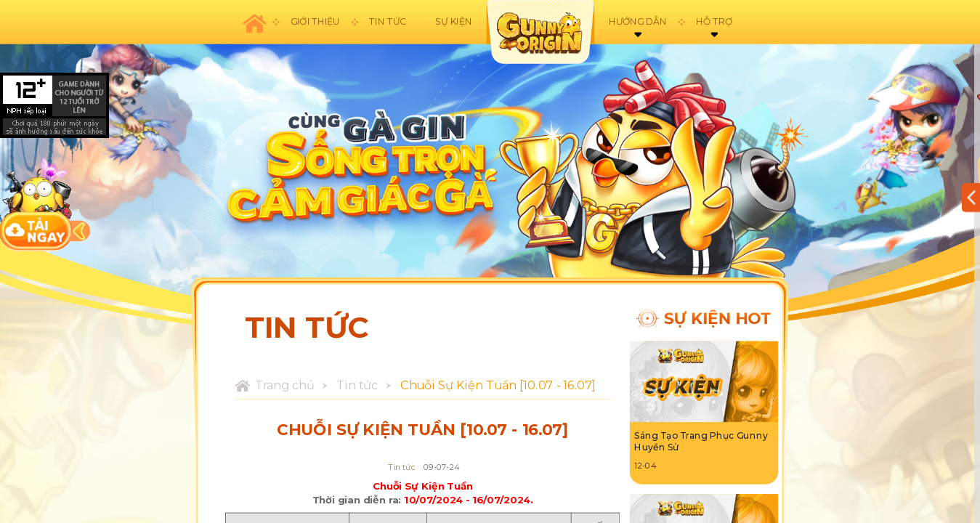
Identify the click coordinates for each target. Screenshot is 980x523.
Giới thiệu (315, 22)
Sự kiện (453, 22)
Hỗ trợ (714, 22)
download (36, 204)
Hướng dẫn (638, 22)
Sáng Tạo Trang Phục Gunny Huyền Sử (700, 442)
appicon (540, 32)
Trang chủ (285, 385)
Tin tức (357, 385)
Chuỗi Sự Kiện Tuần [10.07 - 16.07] (497, 385)
